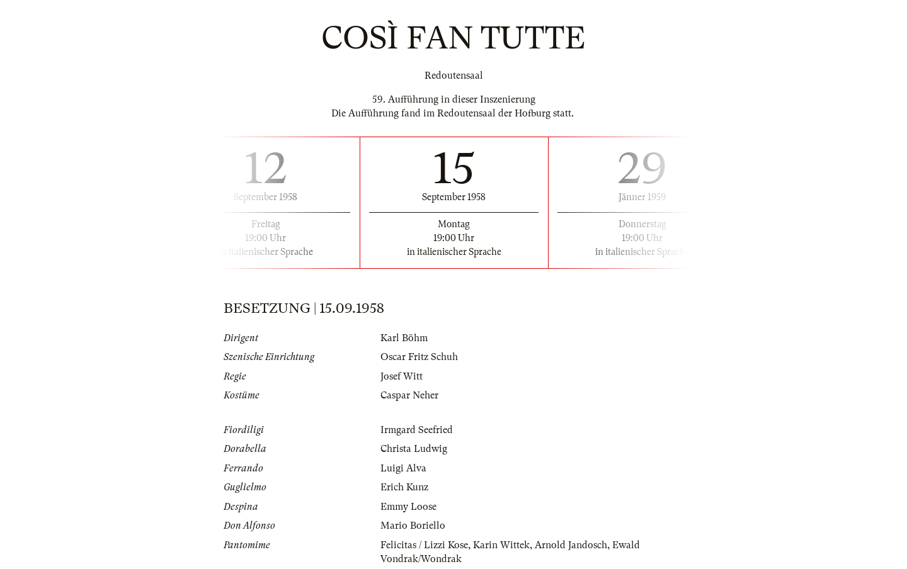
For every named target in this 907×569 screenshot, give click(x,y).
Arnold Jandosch (571, 545)
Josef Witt (401, 376)
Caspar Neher (409, 395)
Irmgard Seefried (416, 430)
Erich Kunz (404, 487)
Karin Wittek (501, 545)
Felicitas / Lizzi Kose (424, 545)
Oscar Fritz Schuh (419, 357)
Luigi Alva (403, 468)
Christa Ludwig (413, 448)
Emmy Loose (408, 506)
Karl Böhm (404, 338)
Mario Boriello (412, 525)
